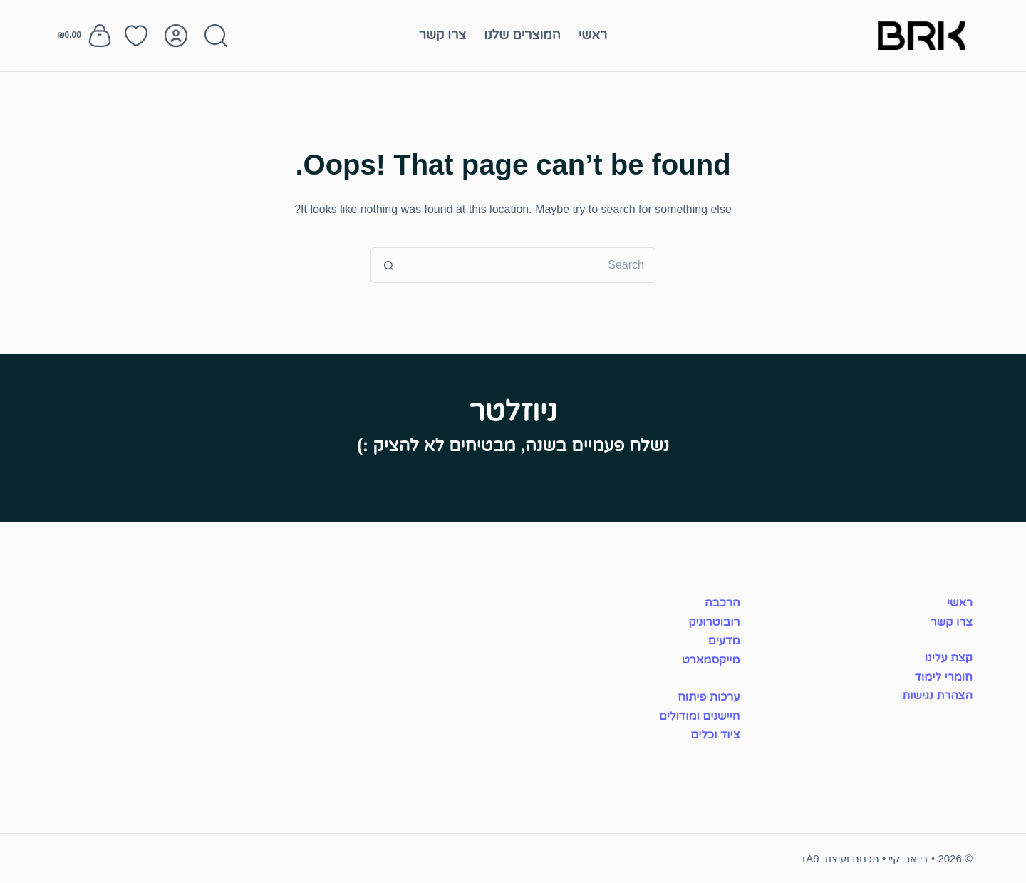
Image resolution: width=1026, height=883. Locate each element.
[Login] (176, 35)
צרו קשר (443, 35)
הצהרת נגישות (937, 695)
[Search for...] (531, 265)
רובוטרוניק (714, 622)
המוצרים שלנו (522, 35)
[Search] (216, 35)
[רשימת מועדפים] (136, 35)
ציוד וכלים (715, 734)
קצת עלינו (949, 657)
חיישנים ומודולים (699, 716)
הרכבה (722, 603)
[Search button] (388, 265)
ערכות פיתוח (709, 697)
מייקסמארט (711, 660)
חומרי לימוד (944, 677)
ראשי (593, 35)
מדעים (724, 640)
